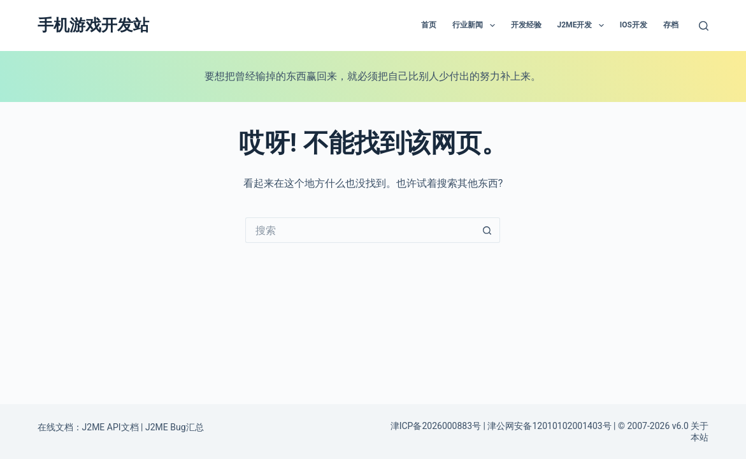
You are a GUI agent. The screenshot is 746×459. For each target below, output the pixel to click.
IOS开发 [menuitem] (633, 24)
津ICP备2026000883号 (436, 426)
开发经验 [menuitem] (526, 24)
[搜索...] (360, 230)
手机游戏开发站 (93, 25)
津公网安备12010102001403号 (549, 426)
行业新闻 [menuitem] (475, 25)
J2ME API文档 (110, 427)
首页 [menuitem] (428, 24)
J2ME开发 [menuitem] (583, 25)
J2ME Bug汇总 (174, 427)
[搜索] (703, 26)
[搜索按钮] (487, 230)
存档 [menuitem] (670, 24)
